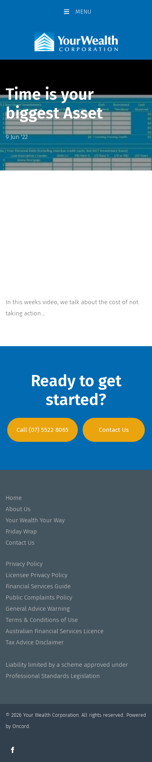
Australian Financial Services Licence (54, 631)
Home (14, 497)
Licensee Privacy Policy (36, 575)
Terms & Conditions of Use (42, 620)
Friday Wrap (21, 531)
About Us (18, 509)
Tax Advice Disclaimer (35, 642)
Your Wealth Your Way (35, 520)
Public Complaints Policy (39, 597)
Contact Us (113, 423)
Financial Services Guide (38, 586)
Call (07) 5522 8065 (42, 423)
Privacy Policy (24, 563)
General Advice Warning (38, 608)
